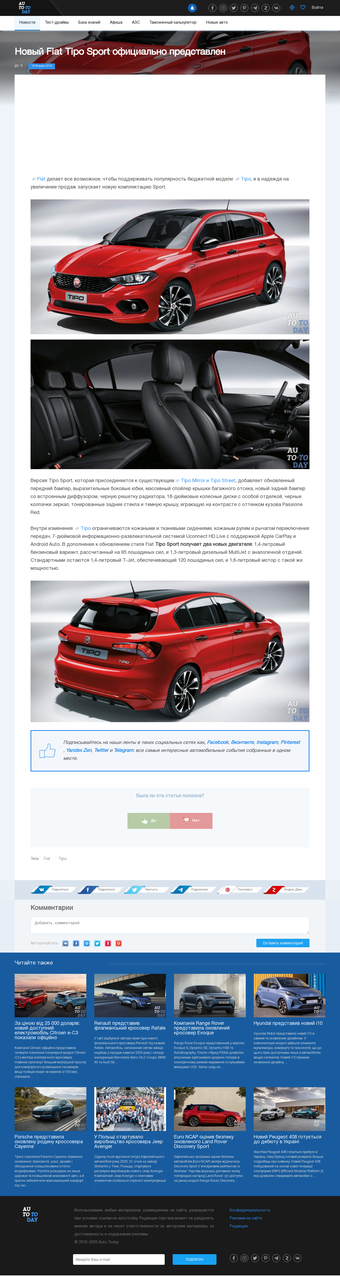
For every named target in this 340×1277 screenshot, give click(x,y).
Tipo (246, 179)
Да (148, 820)
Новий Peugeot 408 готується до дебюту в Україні (287, 1141)
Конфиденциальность (250, 1212)
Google (118, 945)
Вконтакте (242, 742)
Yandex (108, 945)
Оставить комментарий (283, 944)
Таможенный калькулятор (173, 22)
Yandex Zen (78, 750)
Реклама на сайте (246, 1220)
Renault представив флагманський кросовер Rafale (129, 1027)
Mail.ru (86, 945)
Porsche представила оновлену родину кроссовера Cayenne (49, 1144)
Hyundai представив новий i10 (288, 1025)
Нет (191, 820)
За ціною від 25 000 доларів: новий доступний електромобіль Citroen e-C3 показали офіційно (47, 1032)
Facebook (217, 742)
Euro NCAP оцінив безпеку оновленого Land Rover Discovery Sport (204, 1144)
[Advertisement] (170, 130)
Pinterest (290, 742)
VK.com (65, 945)
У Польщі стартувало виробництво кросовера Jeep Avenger (128, 1144)
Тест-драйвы (57, 22)
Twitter (101, 750)
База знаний (89, 22)
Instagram (267, 742)
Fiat (41, 179)
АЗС (136, 22)
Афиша (116, 22)
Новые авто (217, 22)
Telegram (123, 750)
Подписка (194, 1261)
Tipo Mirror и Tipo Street (208, 481)
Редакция (239, 1228)
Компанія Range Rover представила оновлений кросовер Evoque (202, 1030)
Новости (27, 22)
